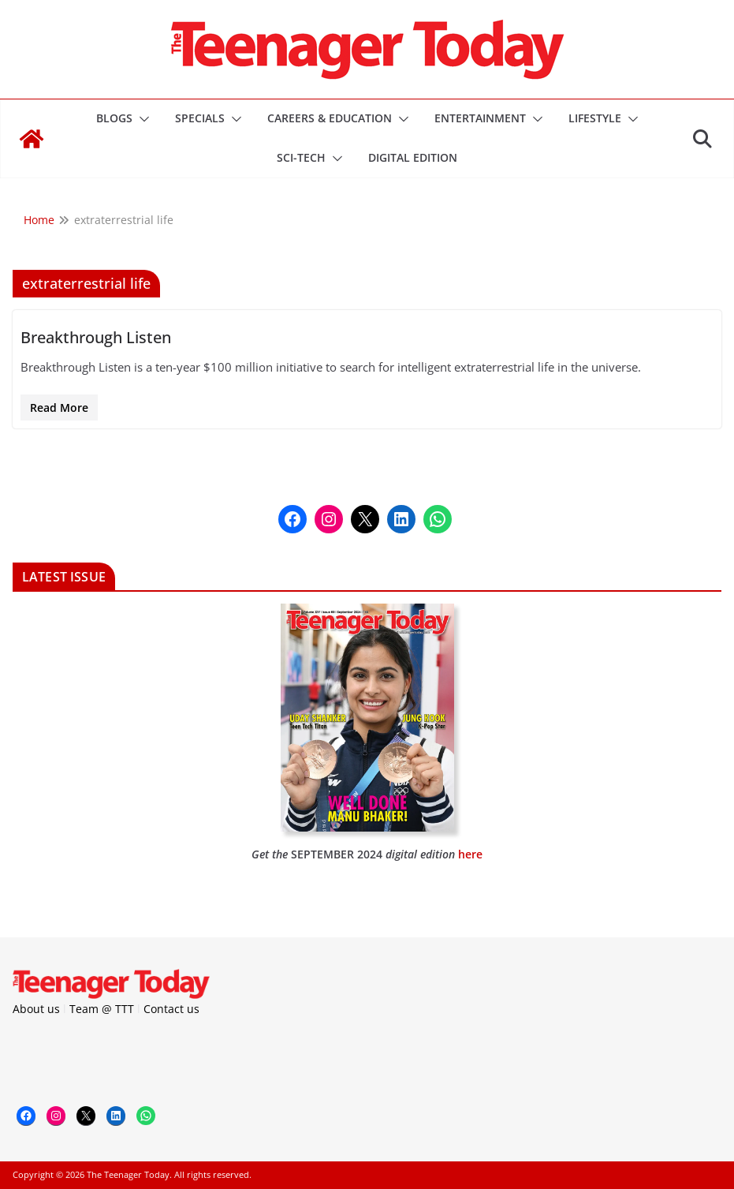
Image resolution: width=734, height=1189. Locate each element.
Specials (200, 117)
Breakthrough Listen (95, 337)
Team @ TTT (101, 1008)
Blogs (114, 117)
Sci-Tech (301, 157)
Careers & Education (329, 117)
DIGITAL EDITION (412, 157)
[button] (141, 119)
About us (36, 1008)
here (470, 854)
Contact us (171, 1008)
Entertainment (480, 117)
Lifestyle (594, 117)
